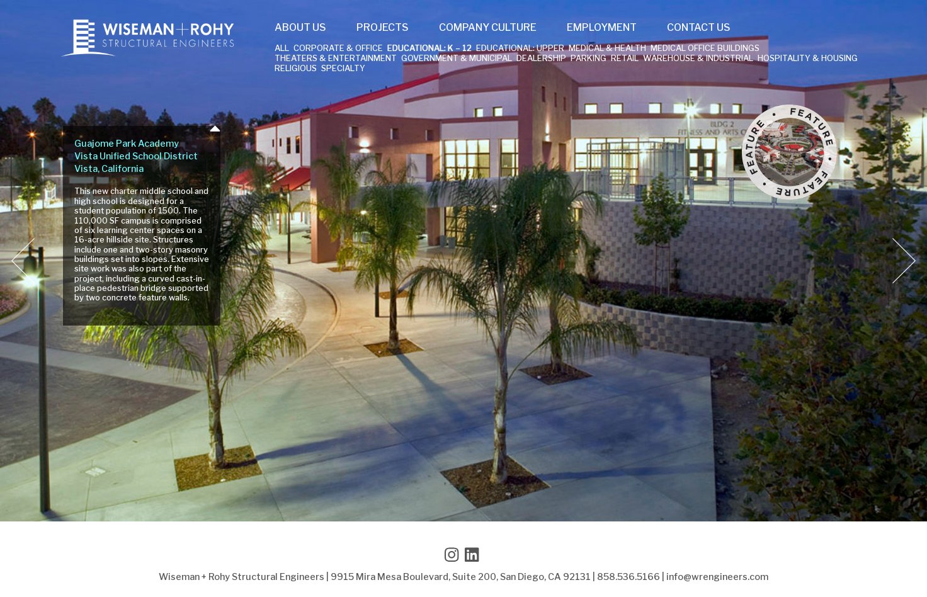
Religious (296, 69)
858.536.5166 (628, 577)
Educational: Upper (520, 49)
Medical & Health (607, 49)
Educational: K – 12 (429, 49)
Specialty (343, 69)
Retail (625, 59)
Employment (602, 28)
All (282, 49)
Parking (588, 59)
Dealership (541, 59)
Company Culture (488, 28)
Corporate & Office (338, 49)
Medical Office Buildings (705, 49)
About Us (300, 28)
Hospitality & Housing (808, 59)
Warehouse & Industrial (698, 59)
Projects (382, 28)
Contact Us (699, 28)
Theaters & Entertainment (336, 59)
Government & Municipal (456, 59)
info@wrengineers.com (717, 577)
